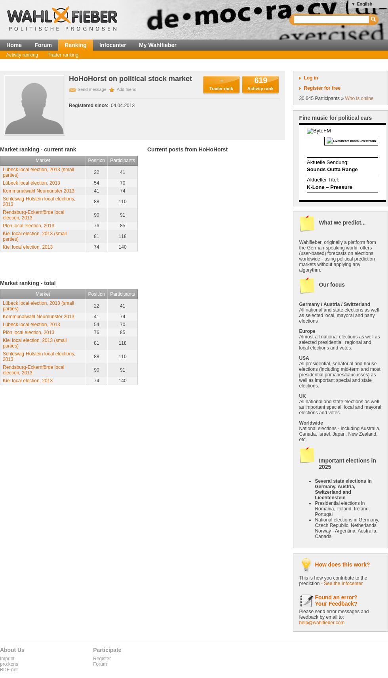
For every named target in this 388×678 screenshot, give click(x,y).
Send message (92, 89)
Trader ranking (63, 55)
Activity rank (260, 88)
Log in (311, 78)
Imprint (7, 658)
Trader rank (221, 88)
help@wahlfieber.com (321, 622)
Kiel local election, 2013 (28, 247)
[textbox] (332, 19)
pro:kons (9, 664)
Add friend (127, 89)
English (364, 4)
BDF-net (9, 669)
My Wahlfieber (158, 45)
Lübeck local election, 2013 (31, 183)
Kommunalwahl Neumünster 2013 (38, 191)
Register (102, 658)
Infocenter (112, 45)
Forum (43, 45)
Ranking (75, 45)
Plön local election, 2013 (28, 226)
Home (14, 45)
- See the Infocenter (342, 583)
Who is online (359, 98)
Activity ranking (22, 55)
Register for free (322, 88)
